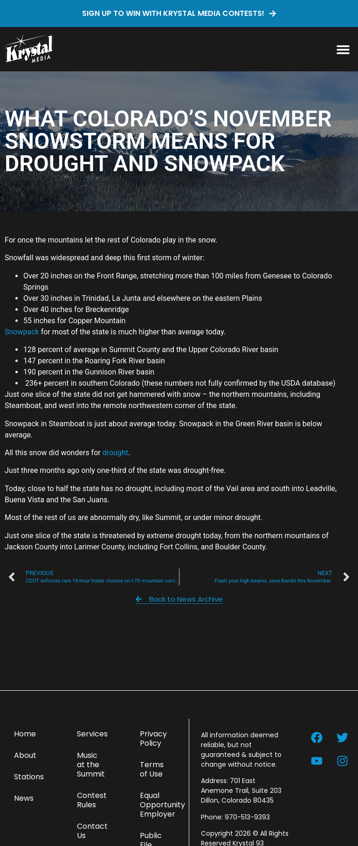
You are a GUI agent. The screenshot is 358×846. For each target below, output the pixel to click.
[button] (342, 49)
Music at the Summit (91, 764)
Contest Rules (92, 800)
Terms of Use (152, 769)
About (25, 755)
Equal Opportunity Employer (159, 804)
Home (25, 733)
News (24, 798)
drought (115, 452)
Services (92, 733)
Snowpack (22, 331)
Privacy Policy (153, 738)
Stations (29, 776)
